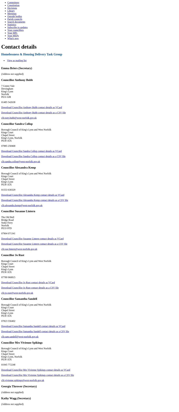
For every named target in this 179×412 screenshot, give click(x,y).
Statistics (11, 24)
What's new (13, 38)
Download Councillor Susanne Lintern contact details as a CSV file (34, 244)
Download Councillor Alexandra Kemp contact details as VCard (32, 195)
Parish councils (14, 19)
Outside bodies (14, 16)
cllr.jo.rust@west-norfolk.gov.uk (17, 293)
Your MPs (12, 33)
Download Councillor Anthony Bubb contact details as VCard (31, 107)
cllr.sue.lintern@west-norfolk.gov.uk (19, 249)
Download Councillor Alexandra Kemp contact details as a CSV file (34, 200)
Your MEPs (13, 35)
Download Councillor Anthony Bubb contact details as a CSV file (33, 112)
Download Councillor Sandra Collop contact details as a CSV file (33, 156)
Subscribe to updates (17, 27)
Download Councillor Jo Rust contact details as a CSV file (30, 287)
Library (11, 11)
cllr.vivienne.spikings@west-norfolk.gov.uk (22, 380)
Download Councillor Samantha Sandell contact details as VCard (33, 326)
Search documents (16, 22)
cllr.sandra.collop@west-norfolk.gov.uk (20, 161)
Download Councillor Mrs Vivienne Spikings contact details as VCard (35, 370)
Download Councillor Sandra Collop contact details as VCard (31, 151)
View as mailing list (16, 60)
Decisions (12, 8)
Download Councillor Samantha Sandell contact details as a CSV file (35, 331)
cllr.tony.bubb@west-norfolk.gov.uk (19, 118)
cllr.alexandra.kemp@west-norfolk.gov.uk (22, 205)
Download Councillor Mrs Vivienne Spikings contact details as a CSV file (37, 375)
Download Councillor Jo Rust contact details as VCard (28, 282)
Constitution (13, 5)
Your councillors (15, 30)
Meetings (12, 13)
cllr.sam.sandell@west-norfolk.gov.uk (19, 336)
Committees (13, 2)
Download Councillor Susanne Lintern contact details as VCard (32, 238)
